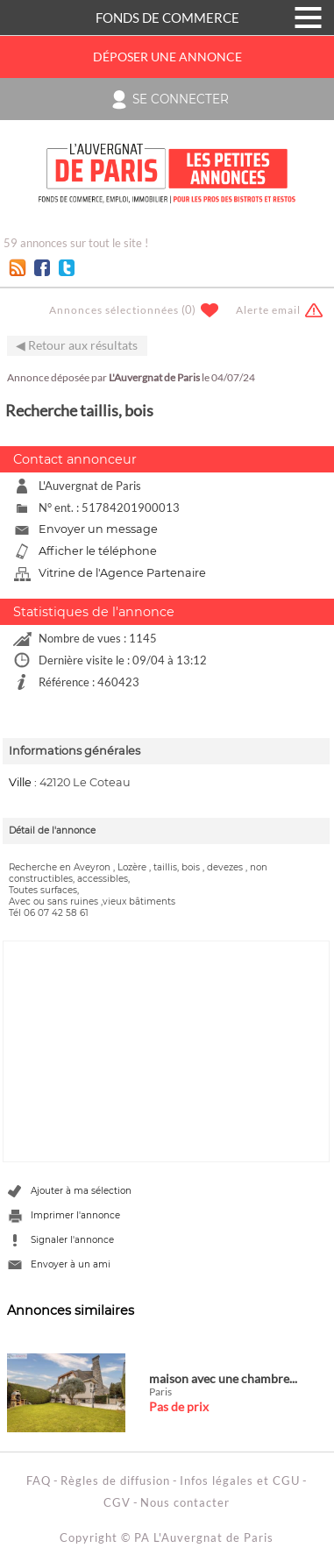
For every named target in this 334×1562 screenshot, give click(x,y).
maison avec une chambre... (223, 1378)
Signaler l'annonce (72, 1240)
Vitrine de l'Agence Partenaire (122, 572)
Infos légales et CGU (240, 1480)
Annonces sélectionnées (114, 309)
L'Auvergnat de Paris (154, 377)
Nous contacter (185, 1502)
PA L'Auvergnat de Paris (204, 1537)
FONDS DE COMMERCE (167, 17)
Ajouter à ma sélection (81, 1190)
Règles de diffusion (115, 1480)
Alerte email (268, 309)
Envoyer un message (98, 529)
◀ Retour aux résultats (77, 345)
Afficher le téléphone (98, 550)
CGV (117, 1502)
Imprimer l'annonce (75, 1215)
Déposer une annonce (167, 57)
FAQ (38, 1480)
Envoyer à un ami (70, 1264)
